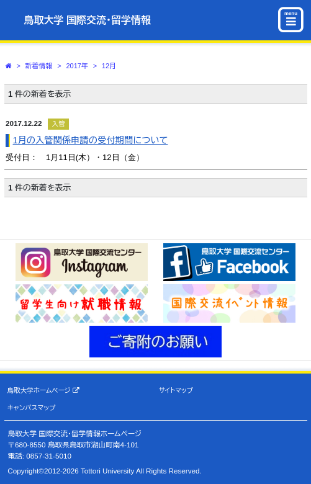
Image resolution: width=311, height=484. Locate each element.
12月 (109, 65)
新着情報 (39, 65)
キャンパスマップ (31, 407)
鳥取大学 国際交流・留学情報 (87, 20)
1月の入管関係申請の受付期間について (90, 140)
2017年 (77, 65)
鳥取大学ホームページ (43, 391)
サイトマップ (176, 390)
